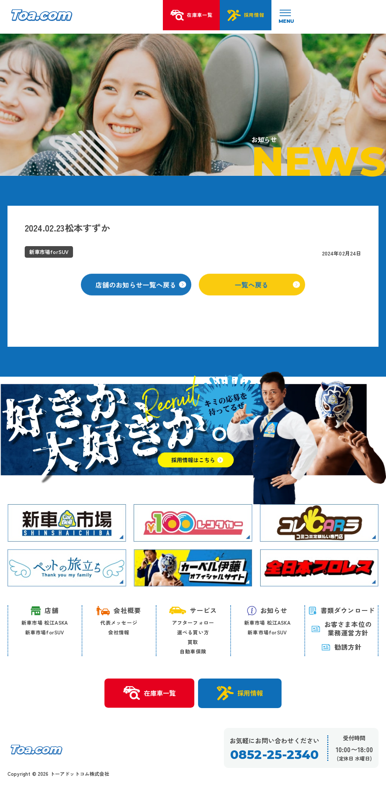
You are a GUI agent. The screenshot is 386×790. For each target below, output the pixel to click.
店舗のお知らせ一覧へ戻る (141, 294)
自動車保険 (193, 651)
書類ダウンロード (341, 610)
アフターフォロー (193, 623)
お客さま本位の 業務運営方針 (341, 629)
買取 (193, 642)
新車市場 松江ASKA (44, 623)
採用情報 (241, 694)
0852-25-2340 (274, 756)
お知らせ (267, 611)
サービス (193, 610)
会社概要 (119, 611)
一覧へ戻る (267, 294)
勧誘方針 (341, 647)
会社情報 (119, 632)
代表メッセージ (118, 623)
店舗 (44, 611)
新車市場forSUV (44, 632)
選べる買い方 (193, 632)
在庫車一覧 (148, 694)
